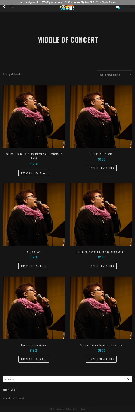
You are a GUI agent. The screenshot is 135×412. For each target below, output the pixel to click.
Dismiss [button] (112, 2)
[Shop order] (114, 74)
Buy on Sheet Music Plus (33, 172)
